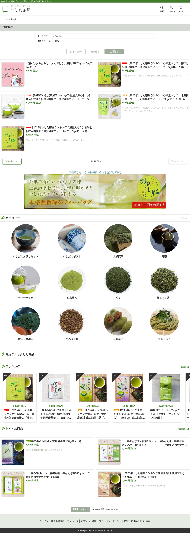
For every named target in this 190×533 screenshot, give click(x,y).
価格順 (95, 51)
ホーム (4, 19)
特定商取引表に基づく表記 (137, 521)
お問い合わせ (80, 509)
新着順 (114, 51)
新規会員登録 (57, 521)
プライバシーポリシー (110, 521)
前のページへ (12, 161)
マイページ (72, 521)
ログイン (44, 521)
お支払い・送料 (88, 521)
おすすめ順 (76, 51)
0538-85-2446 (112, 509)
